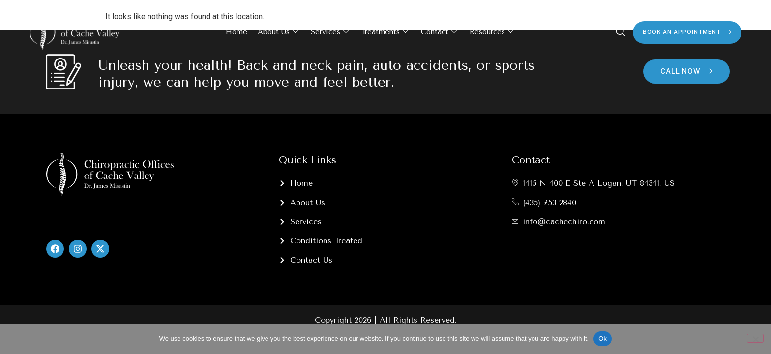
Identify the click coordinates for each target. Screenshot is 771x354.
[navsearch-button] (620, 32)
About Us (278, 32)
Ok (602, 338)
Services (330, 32)
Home (237, 32)
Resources (491, 32)
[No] (755, 338)
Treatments (384, 32)
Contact (439, 32)
